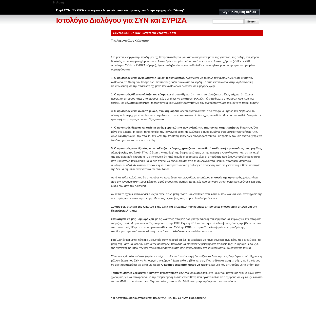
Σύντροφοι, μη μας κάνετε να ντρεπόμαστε (145, 32)
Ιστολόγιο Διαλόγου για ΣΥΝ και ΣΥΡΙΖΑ (121, 20)
